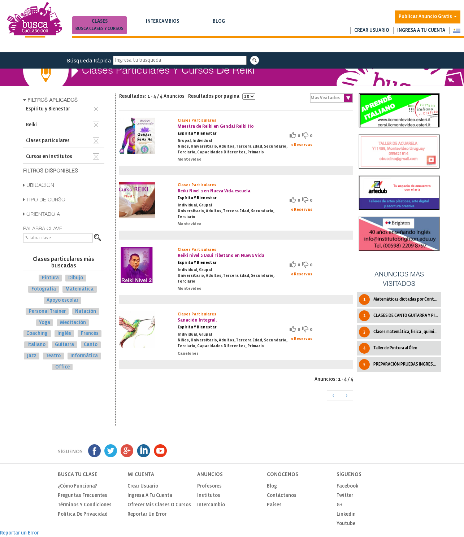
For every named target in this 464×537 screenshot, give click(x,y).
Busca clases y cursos (99, 29)
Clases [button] (99, 25)
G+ (340, 505)
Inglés (64, 333)
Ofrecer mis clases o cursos (159, 505)
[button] (456, 30)
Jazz (31, 356)
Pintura (50, 278)
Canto (90, 344)
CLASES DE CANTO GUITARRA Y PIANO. (400, 315)
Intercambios (162, 25)
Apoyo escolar (62, 300)
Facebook (347, 486)
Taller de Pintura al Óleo (388, 348)
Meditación (73, 322)
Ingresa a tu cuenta (421, 30)
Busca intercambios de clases (162, 29)
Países (274, 505)
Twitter (345, 495)
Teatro (53, 356)
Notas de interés (218, 29)
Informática (84, 356)
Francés (90, 333)
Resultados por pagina (221, 96)
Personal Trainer (47, 311)
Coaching (37, 333)
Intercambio (211, 505)
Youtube (346, 523)
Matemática (79, 289)
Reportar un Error (146, 514)
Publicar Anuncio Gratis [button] (428, 16)
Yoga (44, 322)
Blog (218, 25)
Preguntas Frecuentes (82, 495)
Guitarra (64, 344)
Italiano (36, 344)
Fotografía (43, 289)
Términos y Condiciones (85, 505)
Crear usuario (371, 30)
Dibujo (75, 278)
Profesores (209, 486)
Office (62, 367)
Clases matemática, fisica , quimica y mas (400, 332)
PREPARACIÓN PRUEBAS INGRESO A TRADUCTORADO (400, 364)
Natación (85, 311)
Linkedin (346, 514)
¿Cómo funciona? (77, 486)
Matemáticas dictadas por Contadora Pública (400, 299)
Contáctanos (281, 495)
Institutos (208, 495)
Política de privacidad (83, 514)
